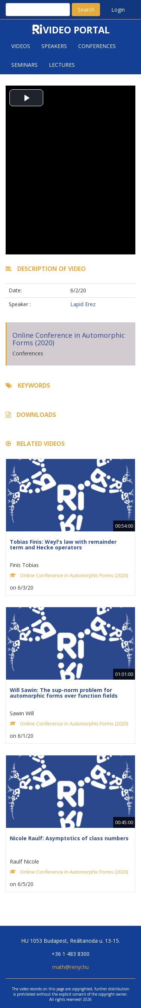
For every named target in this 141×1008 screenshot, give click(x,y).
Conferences (97, 46)
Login (118, 9)
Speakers (54, 46)
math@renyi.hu (70, 966)
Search (86, 9)
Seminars (24, 64)
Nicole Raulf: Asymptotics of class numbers (69, 838)
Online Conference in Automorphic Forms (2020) (68, 339)
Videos (20, 46)
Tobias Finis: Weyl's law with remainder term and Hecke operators (63, 544)
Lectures (62, 64)
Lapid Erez (83, 304)
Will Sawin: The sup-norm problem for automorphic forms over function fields (64, 692)
